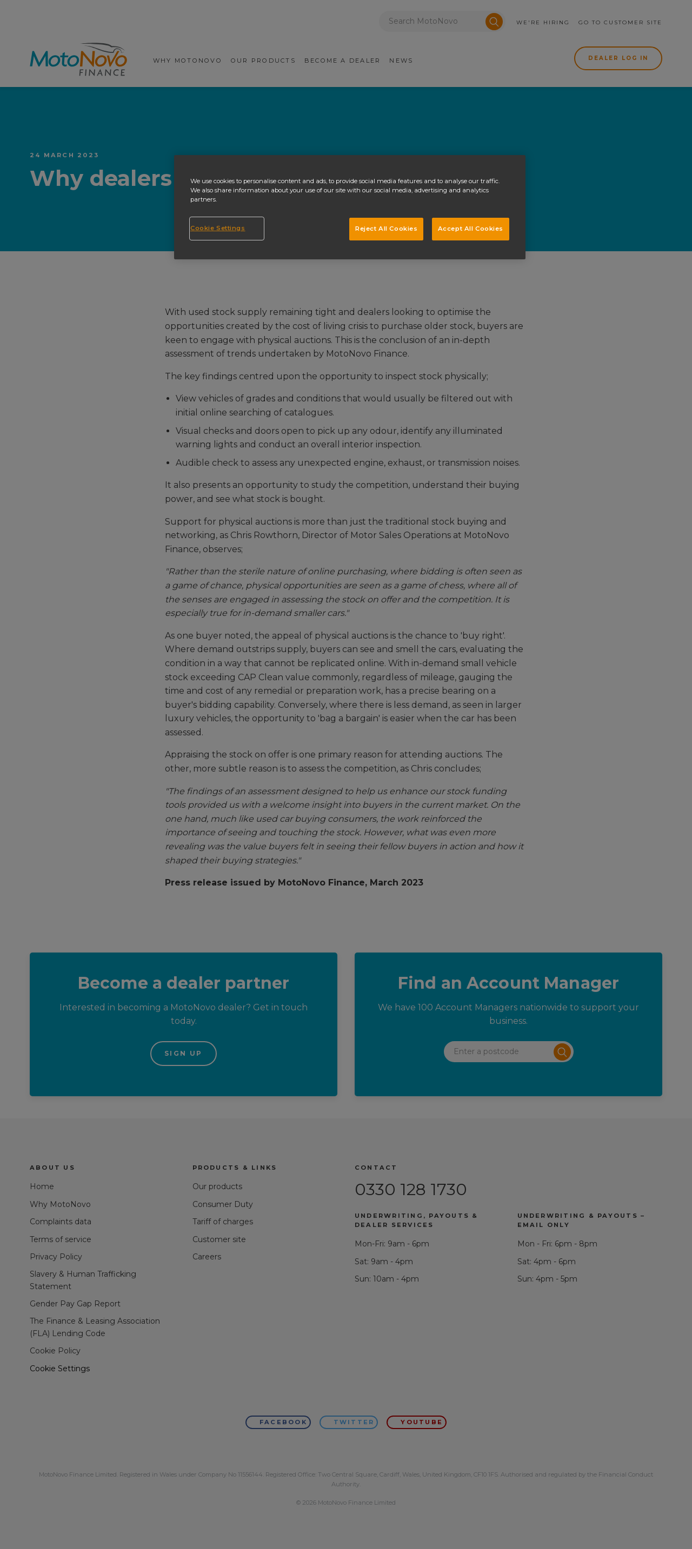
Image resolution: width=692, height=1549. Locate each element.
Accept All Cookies (470, 228)
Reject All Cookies (386, 228)
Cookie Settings (217, 228)
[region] (349, 207)
